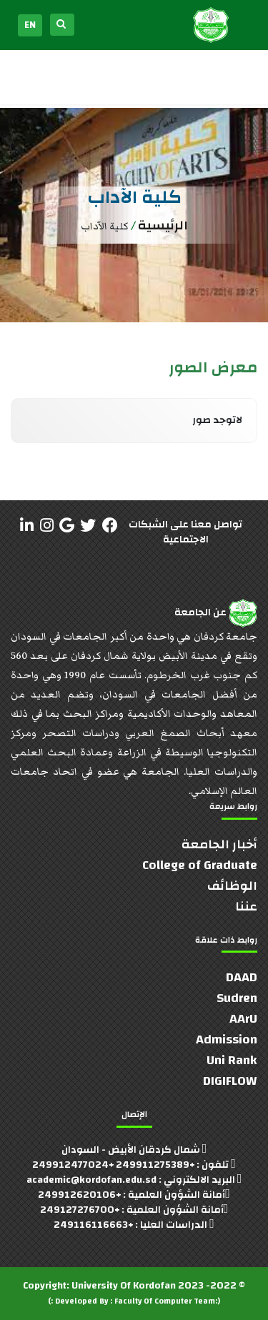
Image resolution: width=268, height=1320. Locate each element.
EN (30, 25)
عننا (246, 906)
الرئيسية (163, 225)
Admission (226, 1039)
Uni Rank (232, 1060)
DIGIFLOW (230, 1081)
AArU (243, 1019)
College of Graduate (199, 865)
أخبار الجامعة (219, 844)
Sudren (237, 998)
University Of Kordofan (123, 1285)
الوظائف (232, 886)
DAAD (241, 977)
